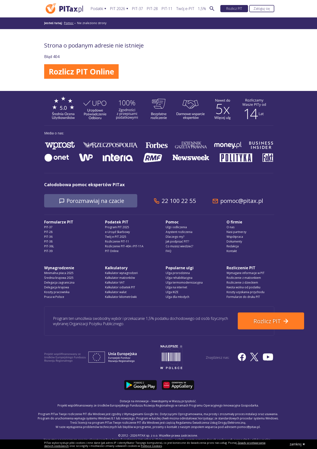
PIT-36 (48, 237)
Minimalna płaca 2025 (59, 273)
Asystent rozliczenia (179, 232)
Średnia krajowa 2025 (59, 278)
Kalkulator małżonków (120, 278)
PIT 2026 (117, 8)
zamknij (297, 444)
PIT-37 (137, 8)
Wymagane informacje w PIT (245, 273)
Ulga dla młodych (177, 297)
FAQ (168, 251)
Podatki (96, 8)
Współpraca (235, 237)
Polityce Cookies (151, 446)
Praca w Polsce (54, 297)
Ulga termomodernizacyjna (184, 283)
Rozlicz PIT (234, 8)
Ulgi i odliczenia (176, 227)
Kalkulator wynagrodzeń (121, 273)
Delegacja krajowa (56, 287)
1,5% (202, 8)
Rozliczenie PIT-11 (117, 242)
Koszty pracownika (56, 292)
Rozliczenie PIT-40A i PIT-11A (124, 246)
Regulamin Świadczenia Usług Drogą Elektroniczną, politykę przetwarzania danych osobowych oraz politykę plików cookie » (189, 439)
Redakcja (233, 246)
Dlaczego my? (175, 237)
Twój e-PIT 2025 (115, 237)
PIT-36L (49, 246)
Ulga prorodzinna (178, 273)
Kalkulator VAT (115, 283)
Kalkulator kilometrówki (121, 297)
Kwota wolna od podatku (243, 287)
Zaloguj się (262, 8)
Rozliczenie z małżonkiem (244, 278)
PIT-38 (48, 242)
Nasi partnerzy (236, 232)
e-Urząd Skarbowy (117, 232)
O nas (230, 227)
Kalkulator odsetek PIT (120, 287)
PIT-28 (152, 8)
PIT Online (112, 251)
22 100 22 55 (184, 201)
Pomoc (69, 23)
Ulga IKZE (172, 292)
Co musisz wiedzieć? (179, 246)
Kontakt (232, 251)
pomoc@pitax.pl (246, 201)
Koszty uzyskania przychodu (245, 292)
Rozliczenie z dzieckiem (242, 283)
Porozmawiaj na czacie (98, 201)
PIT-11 (167, 8)
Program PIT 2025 (117, 227)
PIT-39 (48, 251)
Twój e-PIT (185, 8)
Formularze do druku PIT (243, 297)
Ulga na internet (176, 287)
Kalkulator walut (116, 292)
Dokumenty (234, 242)
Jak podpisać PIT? (177, 242)
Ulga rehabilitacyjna (179, 278)
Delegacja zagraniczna (59, 283)
